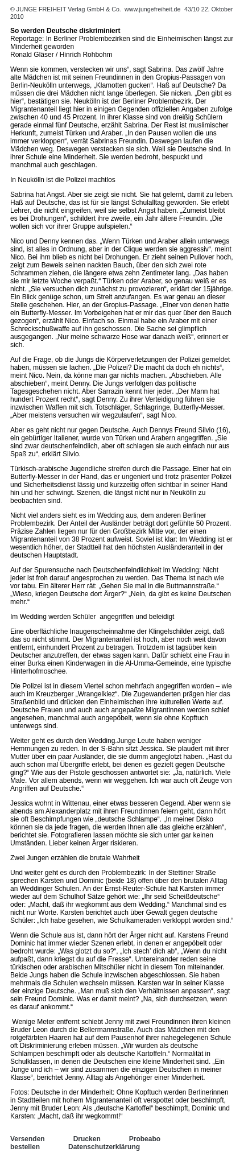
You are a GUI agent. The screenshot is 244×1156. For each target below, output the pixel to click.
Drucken (87, 1139)
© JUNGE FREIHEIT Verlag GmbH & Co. (66, 9)
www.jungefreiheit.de (152, 9)
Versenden (27, 1139)
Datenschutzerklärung (104, 1147)
